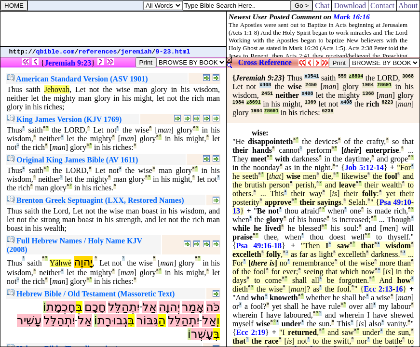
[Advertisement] (113, 28)
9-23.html (173, 51)
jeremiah (136, 51)
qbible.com (55, 51)
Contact (382, 5)
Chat (322, 5)
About (408, 5)
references (98, 51)
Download (350, 5)
